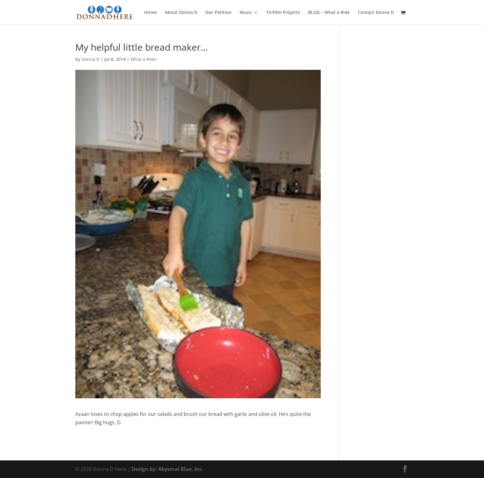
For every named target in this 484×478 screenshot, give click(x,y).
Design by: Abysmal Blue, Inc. (167, 469)
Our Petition (218, 12)
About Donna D (181, 12)
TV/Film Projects (283, 12)
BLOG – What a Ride (329, 12)
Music (246, 12)
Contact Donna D (376, 12)
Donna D (90, 59)
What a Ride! (144, 59)
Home (150, 12)
